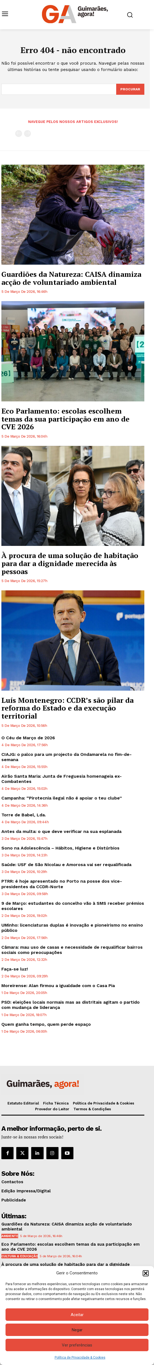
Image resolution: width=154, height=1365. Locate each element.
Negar (77, 1329)
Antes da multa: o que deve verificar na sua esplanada (61, 831)
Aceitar (77, 1314)
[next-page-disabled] (27, 133)
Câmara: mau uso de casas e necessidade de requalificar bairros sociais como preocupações (72, 950)
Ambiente (9, 1236)
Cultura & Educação (19, 1256)
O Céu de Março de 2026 (28, 737)
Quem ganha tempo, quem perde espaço (46, 1024)
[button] (145, 1273)
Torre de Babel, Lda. (23, 814)
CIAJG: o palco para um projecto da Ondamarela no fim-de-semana (66, 757)
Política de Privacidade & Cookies (80, 1357)
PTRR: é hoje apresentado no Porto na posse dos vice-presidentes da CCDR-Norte (61, 884)
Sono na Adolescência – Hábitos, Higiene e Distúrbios (60, 848)
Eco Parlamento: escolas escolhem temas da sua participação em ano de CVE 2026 (65, 418)
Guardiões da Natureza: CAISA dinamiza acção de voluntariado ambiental (71, 278)
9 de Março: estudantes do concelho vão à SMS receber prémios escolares (72, 906)
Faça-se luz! (14, 969)
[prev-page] (18, 133)
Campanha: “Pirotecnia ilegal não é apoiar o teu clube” (61, 798)
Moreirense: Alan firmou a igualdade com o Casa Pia (58, 985)
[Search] (130, 89)
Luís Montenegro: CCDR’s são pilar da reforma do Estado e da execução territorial (67, 707)
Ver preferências (77, 1345)
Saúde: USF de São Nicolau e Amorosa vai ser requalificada (66, 864)
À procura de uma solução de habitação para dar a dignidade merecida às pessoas (69, 563)
